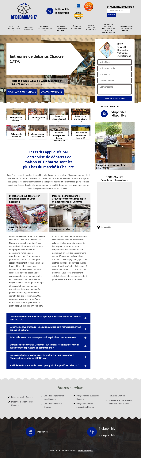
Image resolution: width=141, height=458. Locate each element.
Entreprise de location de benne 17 (126, 28)
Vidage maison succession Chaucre (88, 397)
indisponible (62, 9)
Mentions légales (85, 450)
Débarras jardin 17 (28, 28)
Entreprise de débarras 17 (14, 28)
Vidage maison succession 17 (91, 28)
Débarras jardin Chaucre (22, 397)
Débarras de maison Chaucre (53, 405)
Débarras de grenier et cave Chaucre (54, 397)
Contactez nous (51, 92)
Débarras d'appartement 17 (45, 28)
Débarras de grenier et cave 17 (62, 28)
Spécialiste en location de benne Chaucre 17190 (120, 402)
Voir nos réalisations (22, 92)
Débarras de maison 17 (76, 28)
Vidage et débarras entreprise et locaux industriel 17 (108, 28)
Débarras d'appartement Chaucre (22, 403)
